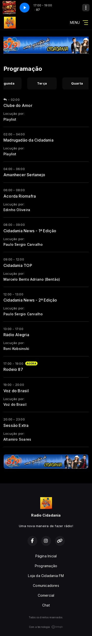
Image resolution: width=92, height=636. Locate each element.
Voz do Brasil (16, 390)
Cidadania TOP (17, 265)
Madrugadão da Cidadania (28, 140)
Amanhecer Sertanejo (24, 174)
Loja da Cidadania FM (46, 576)
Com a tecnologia (46, 627)
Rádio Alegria (16, 334)
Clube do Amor (17, 105)
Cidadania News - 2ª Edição (30, 300)
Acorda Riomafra (19, 196)
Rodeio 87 (13, 369)
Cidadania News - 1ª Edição (29, 230)
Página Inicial (46, 556)
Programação (46, 566)
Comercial (46, 595)
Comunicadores (46, 585)
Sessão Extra (16, 425)
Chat (46, 605)
